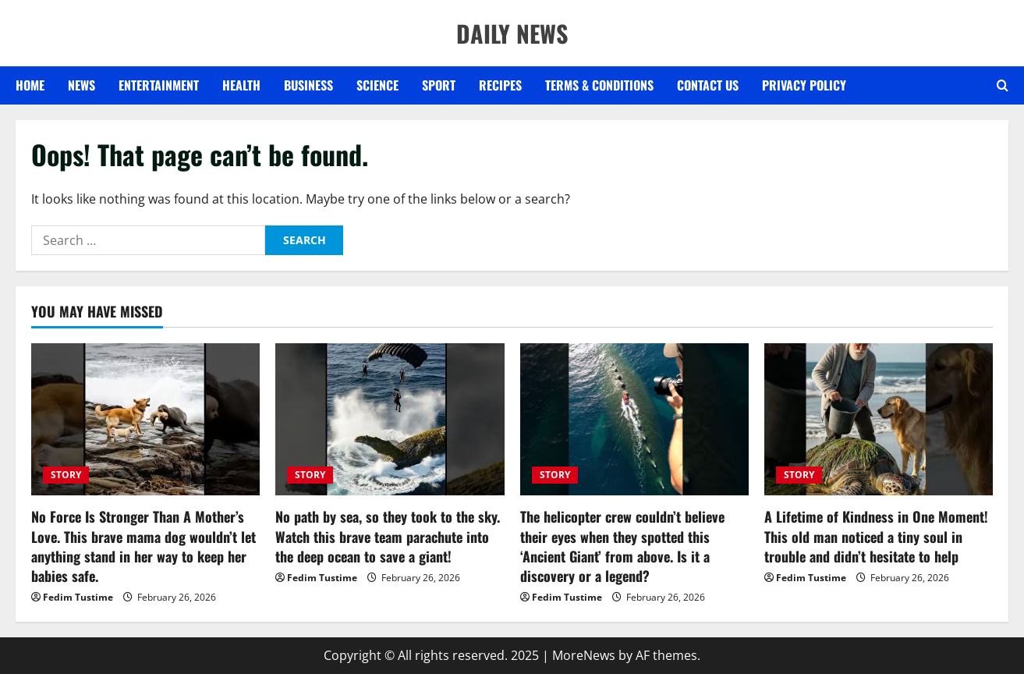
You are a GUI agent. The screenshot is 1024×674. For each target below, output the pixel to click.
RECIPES (500, 85)
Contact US (708, 85)
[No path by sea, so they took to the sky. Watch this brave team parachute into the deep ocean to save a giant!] (389, 419)
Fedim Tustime (78, 597)
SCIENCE (377, 85)
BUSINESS (308, 85)
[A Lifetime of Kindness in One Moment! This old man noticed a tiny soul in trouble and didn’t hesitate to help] (878, 419)
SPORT (438, 85)
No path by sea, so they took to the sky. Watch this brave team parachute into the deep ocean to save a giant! (387, 536)
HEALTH (241, 85)
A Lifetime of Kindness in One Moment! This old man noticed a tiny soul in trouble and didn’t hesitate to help (876, 536)
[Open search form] (1002, 86)
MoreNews (583, 655)
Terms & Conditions (599, 85)
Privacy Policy (804, 85)
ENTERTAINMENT (159, 85)
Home (30, 85)
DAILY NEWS (512, 33)
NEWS (81, 85)
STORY (66, 474)
